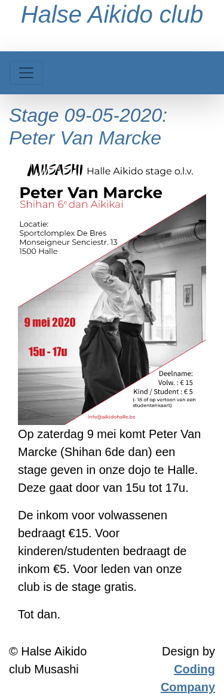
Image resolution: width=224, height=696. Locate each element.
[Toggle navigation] (26, 73)
